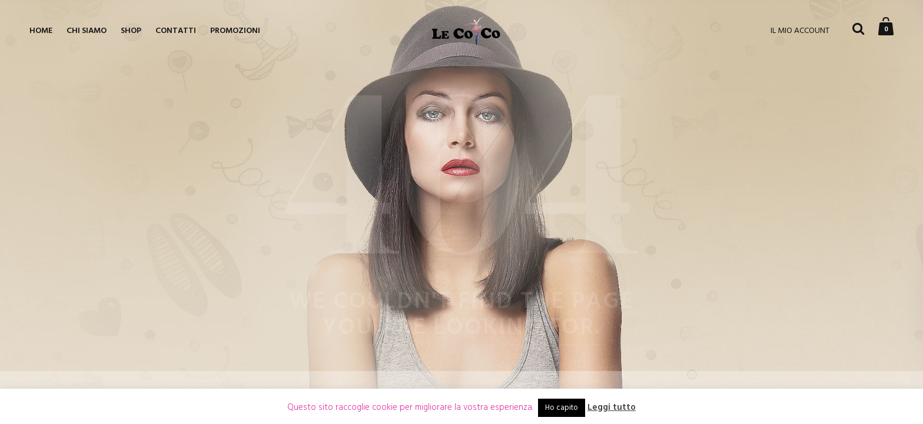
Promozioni (235, 31)
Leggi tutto (611, 407)
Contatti (175, 31)
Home (40, 31)
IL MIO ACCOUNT (800, 31)
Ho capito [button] (561, 408)
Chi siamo (87, 31)
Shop (131, 31)
